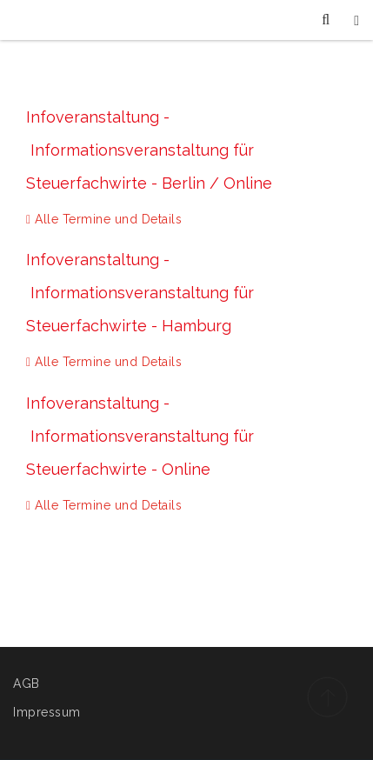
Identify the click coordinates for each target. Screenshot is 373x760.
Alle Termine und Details (104, 219)
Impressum (47, 712)
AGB (26, 683)
